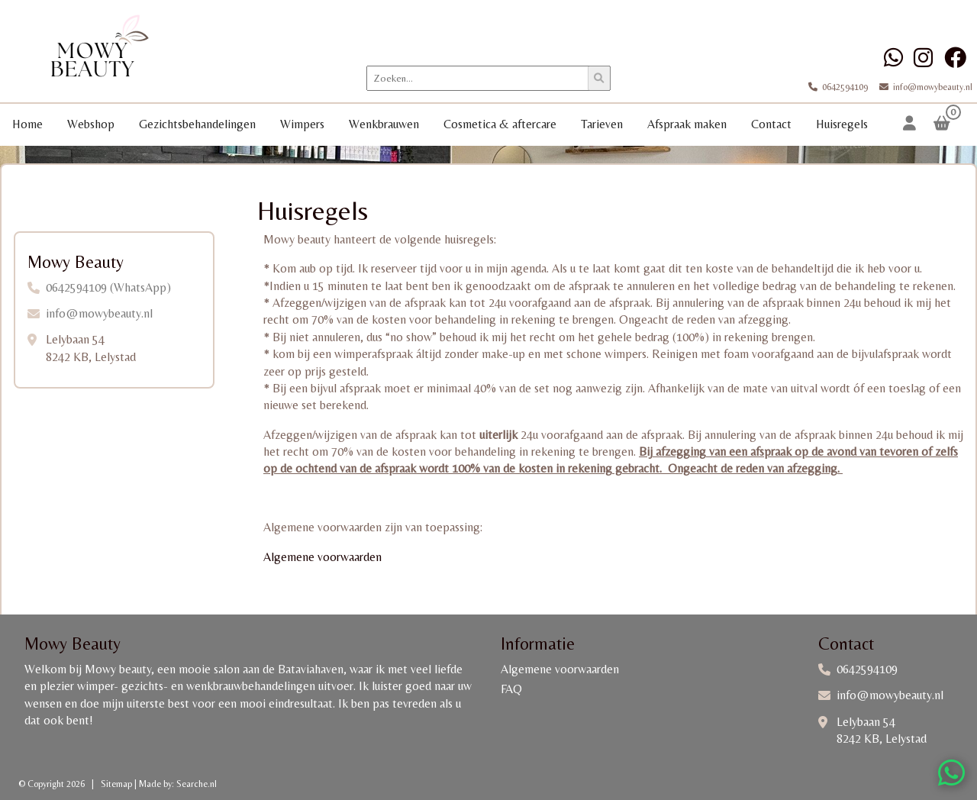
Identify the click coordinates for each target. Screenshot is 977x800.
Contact (771, 124)
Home (27, 124)
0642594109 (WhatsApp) (108, 287)
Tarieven (602, 124)
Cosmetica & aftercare (499, 124)
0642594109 (839, 87)
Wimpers (302, 124)
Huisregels (842, 124)
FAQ (511, 689)
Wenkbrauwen (384, 124)
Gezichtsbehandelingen (197, 124)
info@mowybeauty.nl (921, 87)
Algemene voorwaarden (322, 557)
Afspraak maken (687, 124)
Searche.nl (196, 784)
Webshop (90, 124)
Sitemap (116, 784)
